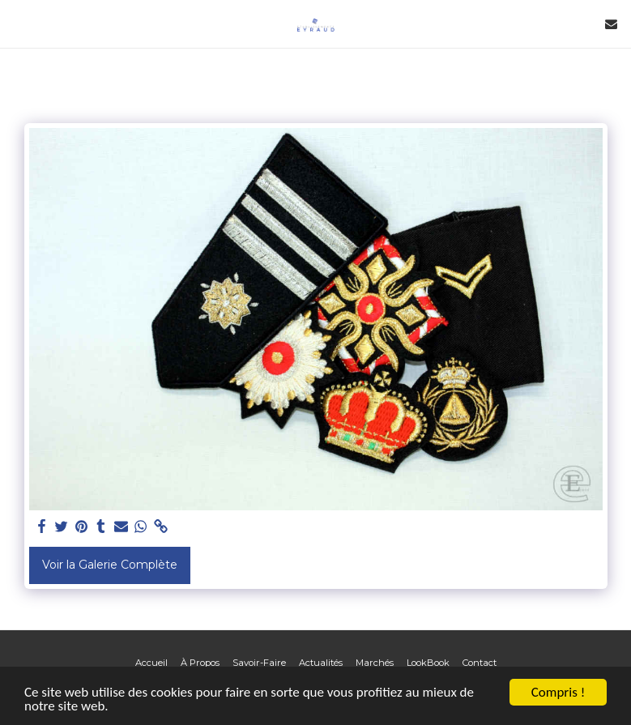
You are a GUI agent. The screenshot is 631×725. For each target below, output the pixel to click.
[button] (18, 23)
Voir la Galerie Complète (109, 564)
